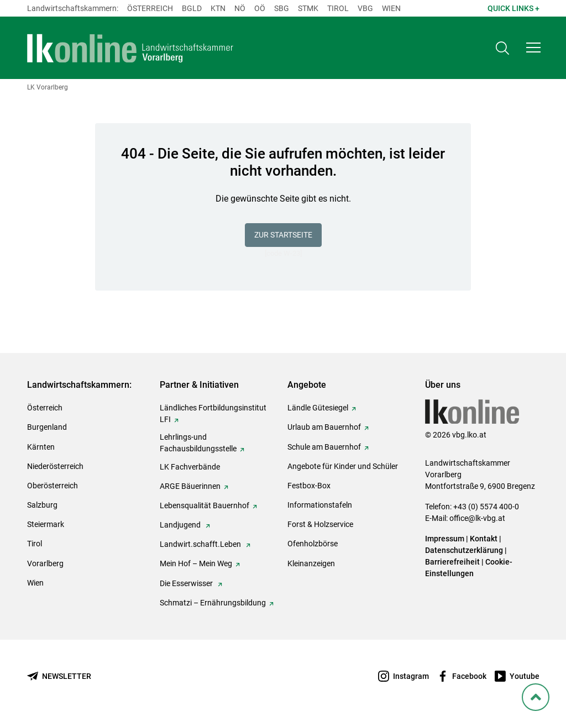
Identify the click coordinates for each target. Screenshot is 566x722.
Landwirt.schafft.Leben (201, 544)
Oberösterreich (52, 485)
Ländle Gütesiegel (317, 407)
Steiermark (45, 524)
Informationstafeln (319, 504)
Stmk (308, 8)
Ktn (218, 8)
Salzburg (42, 504)
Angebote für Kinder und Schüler (342, 466)
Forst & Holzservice (320, 524)
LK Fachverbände (190, 466)
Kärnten (41, 446)
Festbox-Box (309, 485)
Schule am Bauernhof (324, 446)
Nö (239, 8)
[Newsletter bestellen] (59, 676)
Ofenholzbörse (312, 543)
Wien (391, 8)
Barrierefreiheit (452, 561)
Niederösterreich (55, 466)
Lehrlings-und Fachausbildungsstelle (198, 443)
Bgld (192, 8)
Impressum (444, 538)
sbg (281, 8)
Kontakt (483, 538)
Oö (259, 8)
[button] (533, 47)
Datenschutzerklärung (464, 550)
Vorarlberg (45, 563)
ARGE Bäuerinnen (190, 486)
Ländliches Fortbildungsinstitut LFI (213, 413)
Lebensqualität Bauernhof (204, 505)
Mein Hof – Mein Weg (196, 563)
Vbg (365, 8)
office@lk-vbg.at (477, 518)
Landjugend (181, 524)
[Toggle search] (502, 48)
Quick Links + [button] (513, 8)
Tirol (338, 8)
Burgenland (47, 427)
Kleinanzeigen (311, 563)
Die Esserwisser (187, 583)
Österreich (150, 8)
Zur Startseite (283, 234)
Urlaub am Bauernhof (324, 427)
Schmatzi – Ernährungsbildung (213, 602)
